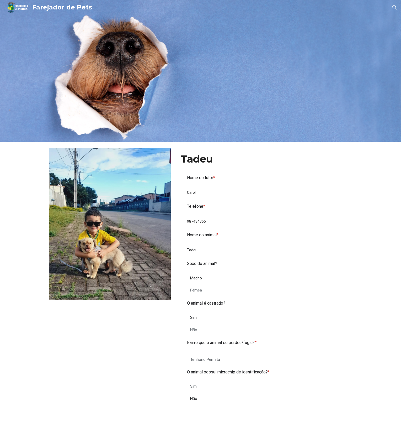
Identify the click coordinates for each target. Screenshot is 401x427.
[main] (265, 159)
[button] (394, 7)
